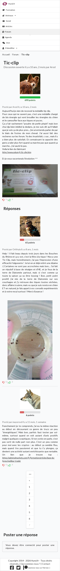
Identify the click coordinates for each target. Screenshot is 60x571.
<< (30, 474)
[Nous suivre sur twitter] (18, 568)
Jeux (6, 42)
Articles (7, 26)
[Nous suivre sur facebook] (12, 568)
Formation (8, 10)
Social (6, 21)
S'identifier (9, 48)
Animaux (9, 15)
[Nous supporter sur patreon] (36, 568)
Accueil (6, 54)
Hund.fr (8, 3)
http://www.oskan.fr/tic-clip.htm (16, 152)
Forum (6, 32)
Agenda (7, 37)
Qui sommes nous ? (30, 563)
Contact (46, 563)
